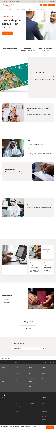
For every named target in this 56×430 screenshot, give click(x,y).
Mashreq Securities (31, 403)
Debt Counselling (44, 378)
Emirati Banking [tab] (43, 9)
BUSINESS (10, 1)
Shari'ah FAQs (31, 373)
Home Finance (4, 378)
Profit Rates (44, 419)
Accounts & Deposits (4, 370)
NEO (1, 1)
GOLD (4, 1)
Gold (16, 403)
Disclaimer (43, 403)
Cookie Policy (44, 400)
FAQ (42, 1)
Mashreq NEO (31, 400)
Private (7, 1)
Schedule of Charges (45, 411)
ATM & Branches (38, 1)
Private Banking (17, 406)
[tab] (10, 10)
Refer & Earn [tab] (37, 9)
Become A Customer (45, 370)
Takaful (3, 381)
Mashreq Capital (31, 406)
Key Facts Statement (45, 416)
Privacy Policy (44, 406)
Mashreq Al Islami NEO (18, 400)
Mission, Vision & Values (32, 378)
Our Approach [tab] (3, 9)
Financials (30, 381)
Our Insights (30, 9)
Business (16, 408)
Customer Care (44, 373)
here (43, 144)
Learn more (17, 427)
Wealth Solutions (10, 9)
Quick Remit (17, 370)
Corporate (16, 411)
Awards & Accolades (31, 389)
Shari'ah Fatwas (31, 370)
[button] (41, 427)
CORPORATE (13, 1)
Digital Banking (24, 9)
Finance (3, 373)
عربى (33, 1)
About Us (45, 1)
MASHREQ (17, 1)
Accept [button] (50, 427)
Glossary (43, 408)
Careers (30, 386)
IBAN (16, 380)
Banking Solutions (17, 9)
